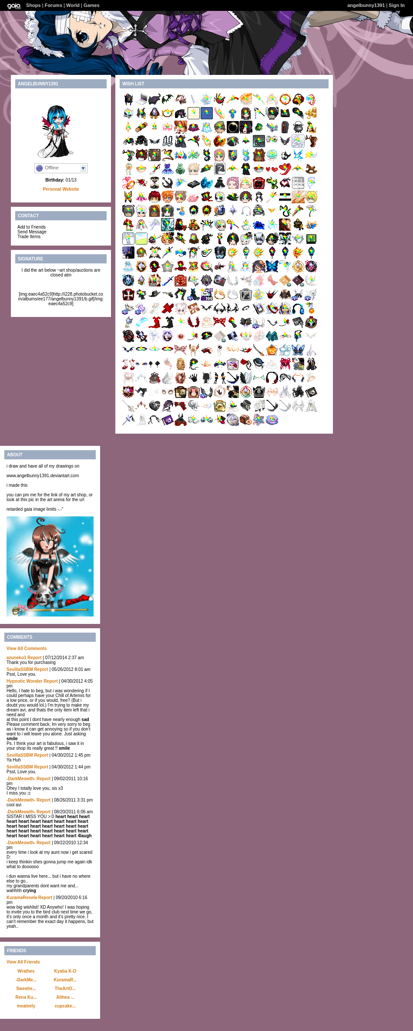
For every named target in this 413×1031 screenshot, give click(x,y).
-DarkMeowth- (21, 778)
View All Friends (23, 962)
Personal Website (61, 189)
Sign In (397, 5)
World (73, 5)
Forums (53, 5)
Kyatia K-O (65, 971)
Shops (33, 5)
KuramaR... (65, 979)
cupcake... (65, 1006)
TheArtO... (65, 988)
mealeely (26, 1006)
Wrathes (25, 971)
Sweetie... (26, 988)
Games (92, 5)
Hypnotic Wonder (25, 681)
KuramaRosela (22, 897)
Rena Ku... (26, 997)
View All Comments (27, 648)
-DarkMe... (26, 979)
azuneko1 (17, 657)
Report (34, 657)
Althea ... (65, 997)
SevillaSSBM (20, 669)
